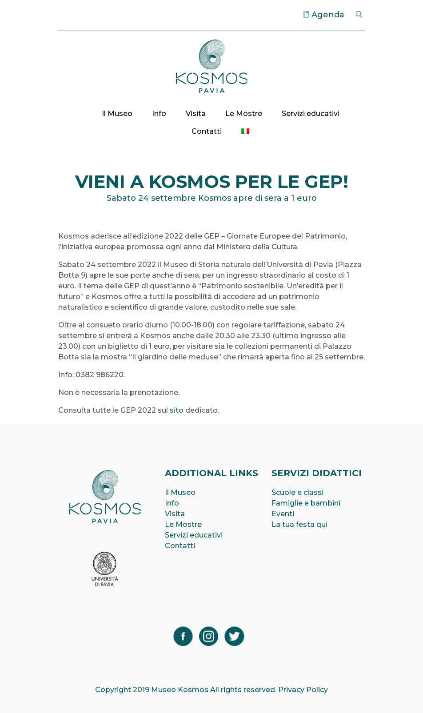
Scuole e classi (297, 492)
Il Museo (117, 113)
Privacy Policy (303, 689)
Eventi (282, 514)
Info (159, 113)
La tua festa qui (299, 524)
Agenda (327, 15)
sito (177, 410)
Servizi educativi (310, 113)
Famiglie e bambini (305, 503)
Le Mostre (243, 113)
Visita (196, 113)
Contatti (207, 131)
